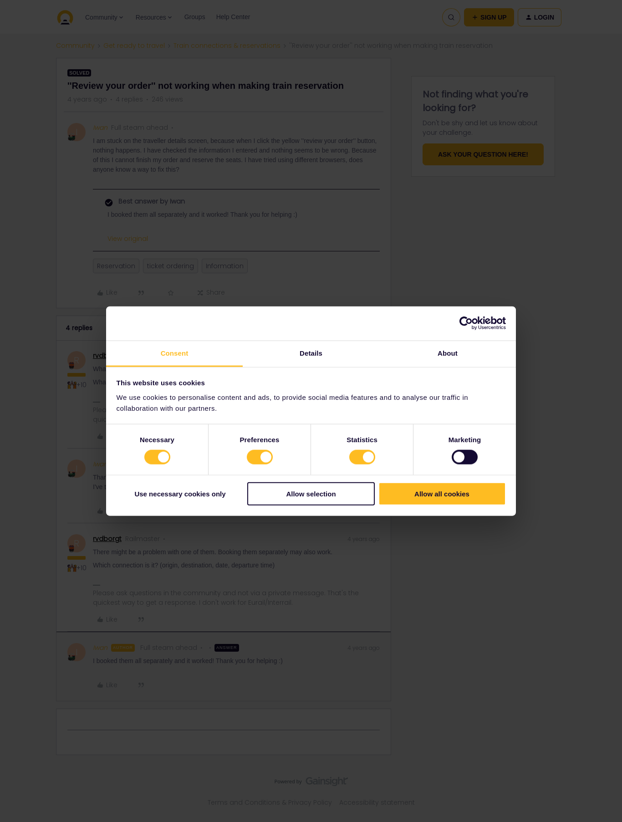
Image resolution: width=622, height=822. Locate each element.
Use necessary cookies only (179, 493)
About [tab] (448, 353)
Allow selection (311, 493)
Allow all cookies (441, 493)
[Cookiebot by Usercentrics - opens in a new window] (466, 323)
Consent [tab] (175, 353)
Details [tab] (311, 353)
